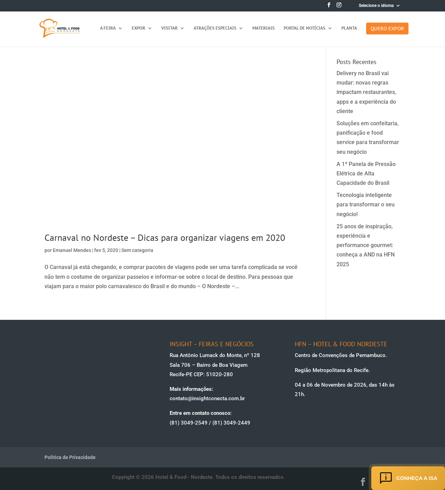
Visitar (169, 28)
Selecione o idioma (376, 5)
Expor (138, 28)
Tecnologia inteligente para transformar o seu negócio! (366, 204)
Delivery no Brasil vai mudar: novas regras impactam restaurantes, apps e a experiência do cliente (366, 92)
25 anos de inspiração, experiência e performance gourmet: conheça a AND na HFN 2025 (366, 245)
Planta (349, 28)
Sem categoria (137, 250)
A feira (108, 28)
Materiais (263, 28)
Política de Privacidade (70, 457)
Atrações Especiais (215, 28)
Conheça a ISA (408, 478)
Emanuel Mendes (72, 250)
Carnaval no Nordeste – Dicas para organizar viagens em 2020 (164, 237)
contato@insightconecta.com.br (207, 398)
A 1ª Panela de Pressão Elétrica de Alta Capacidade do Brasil (366, 173)
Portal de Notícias (304, 28)
